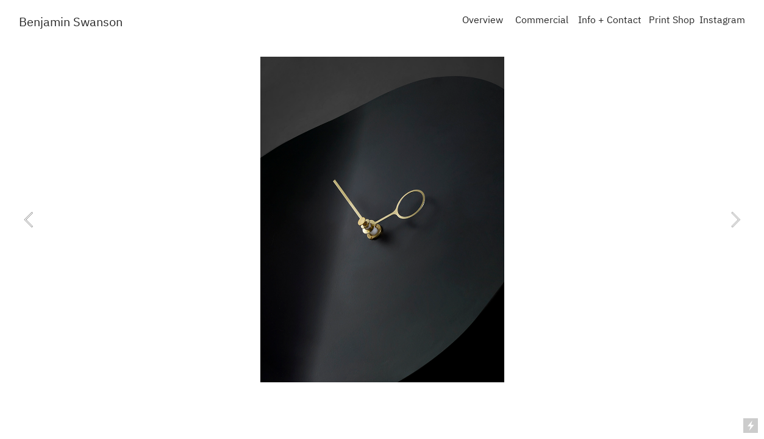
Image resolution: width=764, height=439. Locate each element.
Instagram (722, 21)
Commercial (541, 21)
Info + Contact (609, 21)
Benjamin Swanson (71, 22)
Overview (482, 21)
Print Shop (671, 21)
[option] (382, 219)
